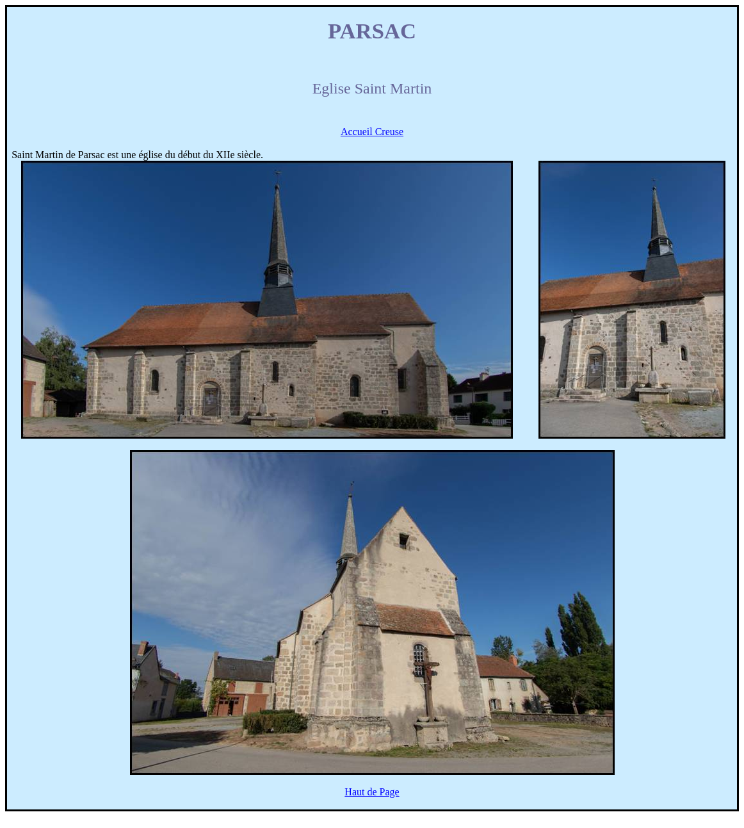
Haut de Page (371, 791)
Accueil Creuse (372, 131)
